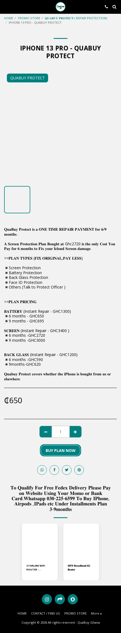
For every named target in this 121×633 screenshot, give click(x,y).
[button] (6, 6)
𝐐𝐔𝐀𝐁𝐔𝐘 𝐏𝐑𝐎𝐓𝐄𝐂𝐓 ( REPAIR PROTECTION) (76, 18)
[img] (40, 541)
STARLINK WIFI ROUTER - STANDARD (35, 567)
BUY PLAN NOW (61, 450)
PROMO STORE (29, 18)
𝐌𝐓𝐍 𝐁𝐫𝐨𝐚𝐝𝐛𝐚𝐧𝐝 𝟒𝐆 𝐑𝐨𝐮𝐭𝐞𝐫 (79, 567)
